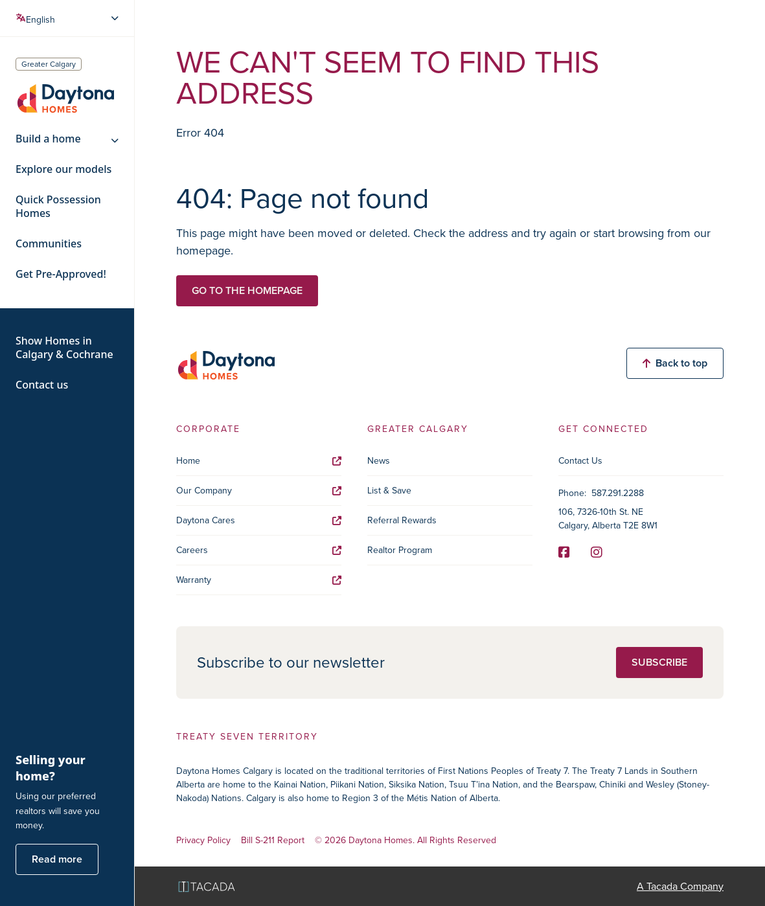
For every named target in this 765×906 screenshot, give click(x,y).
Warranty (258, 580)
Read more (57, 859)
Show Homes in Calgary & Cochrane (64, 347)
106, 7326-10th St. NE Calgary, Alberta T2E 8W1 (607, 518)
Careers (258, 550)
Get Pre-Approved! (61, 274)
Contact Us (580, 461)
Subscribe (659, 662)
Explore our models (63, 169)
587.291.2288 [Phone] (617, 493)
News (378, 461)
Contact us (42, 385)
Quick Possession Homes (58, 206)
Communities (49, 244)
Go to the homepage (247, 290)
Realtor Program (399, 550)
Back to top (675, 363)
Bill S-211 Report (272, 841)
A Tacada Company (680, 886)
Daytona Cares (258, 520)
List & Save (389, 490)
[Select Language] (68, 18)
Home (258, 461)
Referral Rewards (402, 520)
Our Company (258, 490)
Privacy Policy (203, 841)
